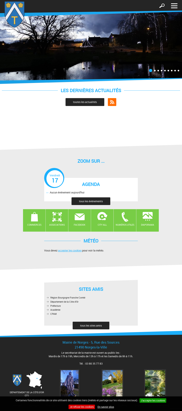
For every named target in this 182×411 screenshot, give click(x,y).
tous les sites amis (91, 325)
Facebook (79, 224)
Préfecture (55, 305)
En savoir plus (106, 407)
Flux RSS (112, 102)
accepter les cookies (70, 250)
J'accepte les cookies (153, 400)
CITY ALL (102, 224)
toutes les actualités (85, 102)
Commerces (34, 224)
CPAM (53, 313)
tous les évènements (91, 201)
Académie (55, 309)
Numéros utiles (125, 224)
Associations (57, 224)
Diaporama (147, 224)
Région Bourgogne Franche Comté (67, 297)
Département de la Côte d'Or (64, 301)
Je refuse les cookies (82, 407)
